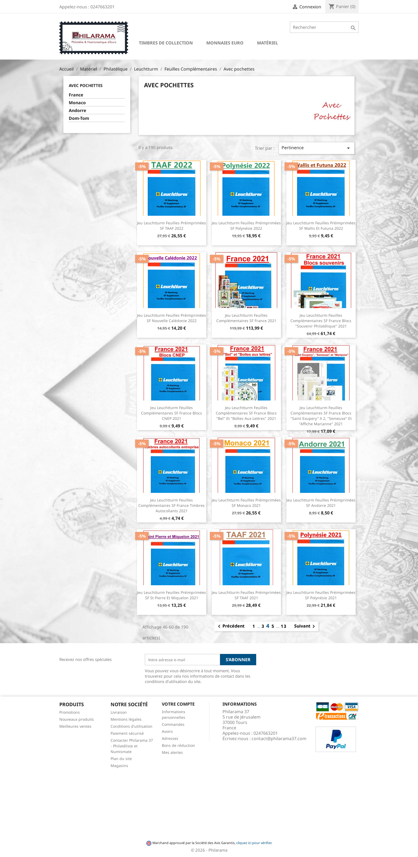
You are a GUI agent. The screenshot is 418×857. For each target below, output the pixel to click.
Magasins (119, 765)
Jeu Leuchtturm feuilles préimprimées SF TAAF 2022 (171, 225)
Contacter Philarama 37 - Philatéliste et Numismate (132, 746)
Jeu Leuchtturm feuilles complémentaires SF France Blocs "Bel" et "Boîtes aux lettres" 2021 (246, 413)
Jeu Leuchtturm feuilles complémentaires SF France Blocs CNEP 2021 (171, 413)
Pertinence (317, 148)
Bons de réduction (178, 745)
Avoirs (167, 731)
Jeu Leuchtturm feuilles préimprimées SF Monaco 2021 (246, 502)
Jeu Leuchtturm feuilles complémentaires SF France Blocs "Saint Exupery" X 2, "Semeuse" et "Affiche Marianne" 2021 (321, 415)
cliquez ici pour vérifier (253, 843)
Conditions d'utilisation (131, 726)
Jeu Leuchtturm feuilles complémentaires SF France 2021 (246, 318)
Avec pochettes (85, 85)
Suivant (305, 626)
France (76, 95)
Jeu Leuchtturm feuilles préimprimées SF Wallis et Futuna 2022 (320, 225)
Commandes (173, 724)
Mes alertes (172, 752)
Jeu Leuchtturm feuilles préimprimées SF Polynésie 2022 (246, 225)
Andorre (77, 110)
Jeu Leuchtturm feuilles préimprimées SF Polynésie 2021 (320, 595)
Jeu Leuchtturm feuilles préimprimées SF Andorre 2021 (320, 502)
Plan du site (121, 758)
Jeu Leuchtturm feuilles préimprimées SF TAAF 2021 (246, 595)
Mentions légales (126, 719)
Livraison (119, 712)
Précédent (230, 626)
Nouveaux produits (76, 719)
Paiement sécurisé (127, 733)
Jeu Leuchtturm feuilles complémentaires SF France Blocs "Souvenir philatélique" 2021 (320, 321)
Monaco (77, 103)
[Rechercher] (324, 27)
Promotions (69, 712)
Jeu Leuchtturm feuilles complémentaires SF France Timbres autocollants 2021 (171, 505)
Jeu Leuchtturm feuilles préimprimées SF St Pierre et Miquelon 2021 (171, 595)
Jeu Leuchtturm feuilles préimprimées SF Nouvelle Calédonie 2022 (171, 318)
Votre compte (178, 704)
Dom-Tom (79, 118)
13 (284, 626)
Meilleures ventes (75, 726)
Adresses (170, 738)
